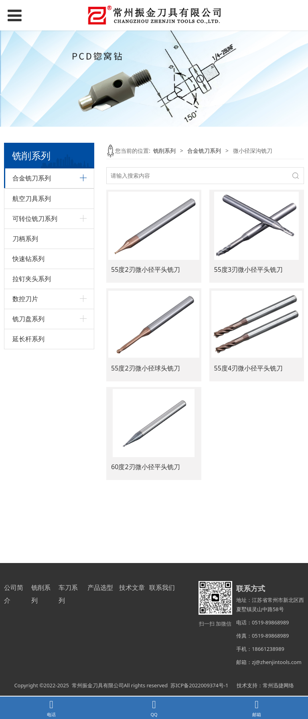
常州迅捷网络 (278, 687)
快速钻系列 (28, 458)
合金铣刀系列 (204, 150)
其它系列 (23, 377)
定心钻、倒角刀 (32, 240)
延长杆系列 (28, 538)
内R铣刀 (22, 281)
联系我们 (162, 589)
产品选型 (100, 589)
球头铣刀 (23, 308)
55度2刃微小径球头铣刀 (145, 368)
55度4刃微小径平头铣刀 (248, 368)
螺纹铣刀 (23, 253)
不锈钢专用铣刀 (32, 213)
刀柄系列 (25, 438)
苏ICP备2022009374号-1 (199, 687)
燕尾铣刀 (23, 350)
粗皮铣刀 (23, 226)
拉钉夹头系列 (31, 478)
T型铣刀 (22, 199)
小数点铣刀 (26, 336)
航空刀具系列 (31, 398)
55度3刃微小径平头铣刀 (248, 269)
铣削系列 (164, 150)
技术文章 (132, 589)
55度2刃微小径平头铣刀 (145, 269)
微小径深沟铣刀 (32, 322)
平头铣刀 (23, 295)
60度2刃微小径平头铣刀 (145, 466)
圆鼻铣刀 (23, 363)
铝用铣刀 (23, 267)
